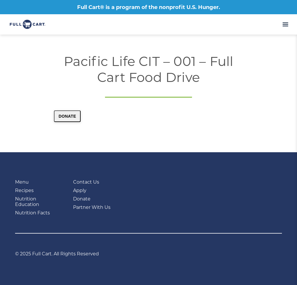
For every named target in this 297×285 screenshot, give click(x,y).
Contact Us (86, 182)
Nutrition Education (27, 201)
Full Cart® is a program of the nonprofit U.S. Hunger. (148, 7)
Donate (67, 116)
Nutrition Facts (32, 213)
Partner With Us (92, 207)
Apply (79, 190)
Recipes (24, 190)
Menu (22, 182)
